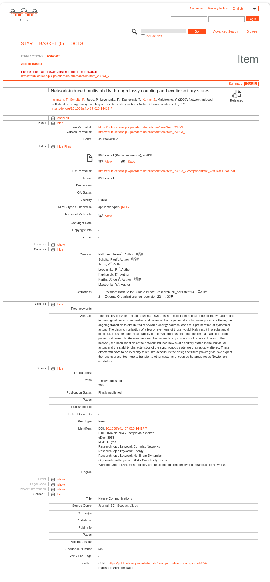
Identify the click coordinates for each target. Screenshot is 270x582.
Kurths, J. (149, 99)
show (61, 244)
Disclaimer (196, 8)
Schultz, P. (77, 99)
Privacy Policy (218, 8)
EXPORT (53, 56)
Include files (154, 36)
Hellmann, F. (59, 99)
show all (63, 118)
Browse (252, 31)
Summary (235, 83)
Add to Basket (31, 63)
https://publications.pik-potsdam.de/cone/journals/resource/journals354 (157, 563)
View (105, 161)
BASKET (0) (51, 43)
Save (128, 161)
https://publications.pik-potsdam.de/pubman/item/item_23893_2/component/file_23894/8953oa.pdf (166, 171)
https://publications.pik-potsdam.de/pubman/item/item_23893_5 (142, 132)
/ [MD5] (124, 207)
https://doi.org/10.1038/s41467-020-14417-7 (81, 108)
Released (236, 100)
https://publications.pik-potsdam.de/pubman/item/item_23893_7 (65, 76)
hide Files (64, 146)
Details (251, 83)
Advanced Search (225, 31)
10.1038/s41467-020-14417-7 (126, 428)
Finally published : (111, 380)
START (28, 43)
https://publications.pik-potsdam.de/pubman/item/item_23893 (140, 127)
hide (60, 123)
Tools (75, 43)
